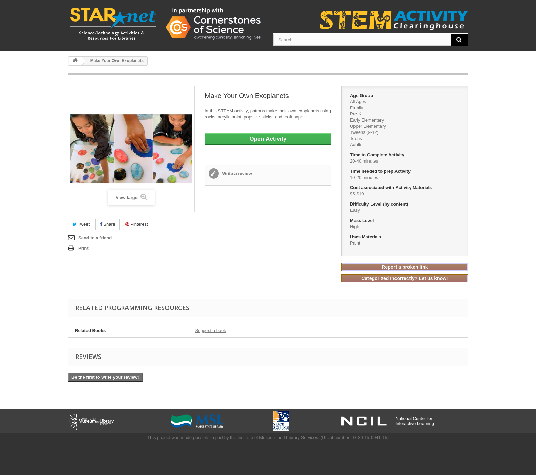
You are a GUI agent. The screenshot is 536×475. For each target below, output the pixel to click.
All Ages (358, 101)
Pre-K (355, 113)
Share (107, 224)
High (354, 226)
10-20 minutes (364, 177)
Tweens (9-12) (364, 132)
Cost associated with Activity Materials (391, 187)
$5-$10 (357, 193)
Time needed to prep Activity (381, 171)
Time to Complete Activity (378, 154)
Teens (356, 138)
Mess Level (362, 220)
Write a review (236, 173)
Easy (355, 210)
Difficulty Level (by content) (380, 204)
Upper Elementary (368, 126)
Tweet (81, 224)
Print (83, 248)
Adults (356, 144)
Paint (355, 243)
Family (356, 107)
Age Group (362, 95)
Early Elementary (367, 120)
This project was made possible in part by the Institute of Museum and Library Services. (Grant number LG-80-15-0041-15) (268, 437)
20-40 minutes (364, 161)
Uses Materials (366, 236)
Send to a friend (95, 237)
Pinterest (136, 224)
